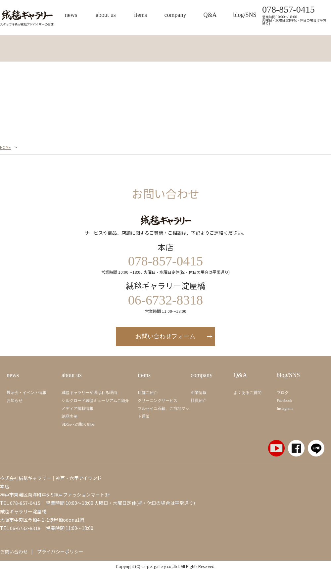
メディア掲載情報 (77, 408)
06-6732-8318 (25, 528)
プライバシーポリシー (60, 551)
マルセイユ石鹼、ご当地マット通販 (163, 412)
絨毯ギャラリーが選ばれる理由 (89, 392)
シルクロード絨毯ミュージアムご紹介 (95, 400)
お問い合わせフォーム (165, 336)
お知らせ (15, 400)
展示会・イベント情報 (26, 392)
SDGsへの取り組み (78, 424)
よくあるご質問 (247, 392)
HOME (5, 147)
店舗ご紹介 (148, 392)
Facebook (284, 400)
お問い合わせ (14, 551)
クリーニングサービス (157, 400)
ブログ (283, 392)
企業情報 (199, 392)
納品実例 (69, 416)
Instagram (285, 408)
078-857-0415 (288, 9)
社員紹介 (199, 400)
